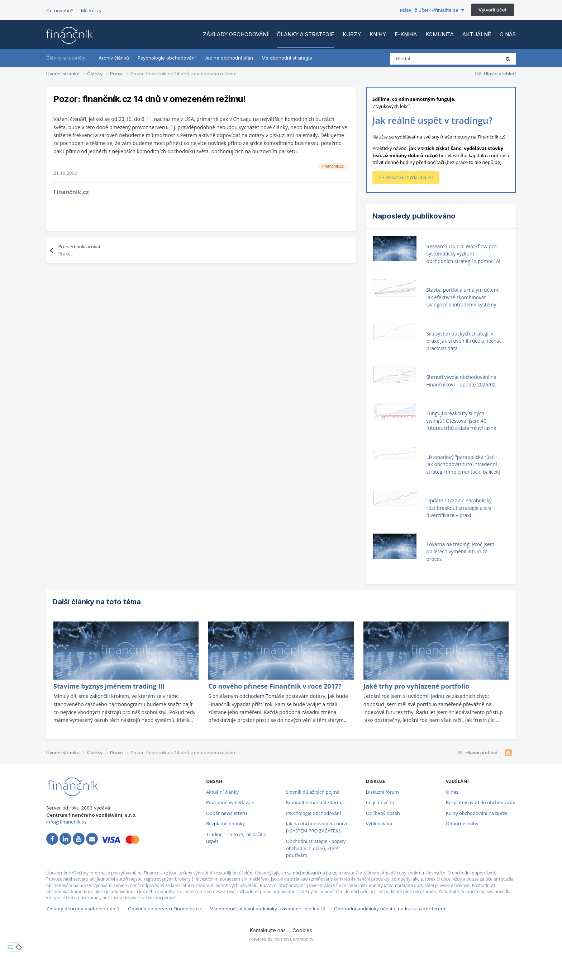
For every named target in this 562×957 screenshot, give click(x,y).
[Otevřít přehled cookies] (19, 947)
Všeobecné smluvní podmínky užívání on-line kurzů (267, 908)
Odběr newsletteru (226, 813)
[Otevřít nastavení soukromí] (10, 947)
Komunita (439, 34)
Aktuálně (476, 34)
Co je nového (380, 802)
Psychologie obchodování (167, 58)
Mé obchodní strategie (287, 58)
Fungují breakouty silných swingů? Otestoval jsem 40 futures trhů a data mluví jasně (461, 420)
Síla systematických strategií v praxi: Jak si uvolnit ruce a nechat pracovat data (464, 341)
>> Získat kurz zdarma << (406, 177)
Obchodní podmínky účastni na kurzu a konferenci (391, 908)
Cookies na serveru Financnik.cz (164, 908)
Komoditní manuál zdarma (315, 802)
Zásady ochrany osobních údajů (82, 908)
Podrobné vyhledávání (230, 802)
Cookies (302, 930)
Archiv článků (114, 58)
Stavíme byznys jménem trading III (109, 686)
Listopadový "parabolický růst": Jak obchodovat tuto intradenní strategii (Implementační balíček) (463, 464)
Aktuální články (222, 792)
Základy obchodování (235, 34)
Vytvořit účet (492, 10)
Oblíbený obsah (383, 813)
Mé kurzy (91, 10)
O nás (508, 34)
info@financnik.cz (66, 822)
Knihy (378, 34)
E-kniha (406, 34)
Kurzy (352, 34)
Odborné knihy (462, 823)
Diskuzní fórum (382, 792)
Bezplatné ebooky (225, 823)
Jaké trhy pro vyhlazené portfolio (416, 686)
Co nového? (59, 10)
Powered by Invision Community (281, 939)
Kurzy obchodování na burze (477, 813)
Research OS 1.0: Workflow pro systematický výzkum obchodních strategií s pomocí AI (464, 253)
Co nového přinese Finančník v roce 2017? (274, 686)
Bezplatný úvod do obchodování (480, 802)
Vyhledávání (379, 823)
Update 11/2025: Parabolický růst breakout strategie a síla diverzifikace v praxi (459, 508)
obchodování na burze (315, 873)
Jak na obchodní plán (228, 58)
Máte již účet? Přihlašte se (432, 10)
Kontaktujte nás (268, 930)
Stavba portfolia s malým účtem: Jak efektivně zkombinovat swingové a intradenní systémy (463, 297)
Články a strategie (305, 34)
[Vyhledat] (422, 59)
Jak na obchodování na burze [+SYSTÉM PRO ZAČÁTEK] (317, 827)
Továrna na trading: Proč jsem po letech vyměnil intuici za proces (461, 551)
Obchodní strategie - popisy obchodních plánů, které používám (316, 848)
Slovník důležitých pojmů (313, 792)
